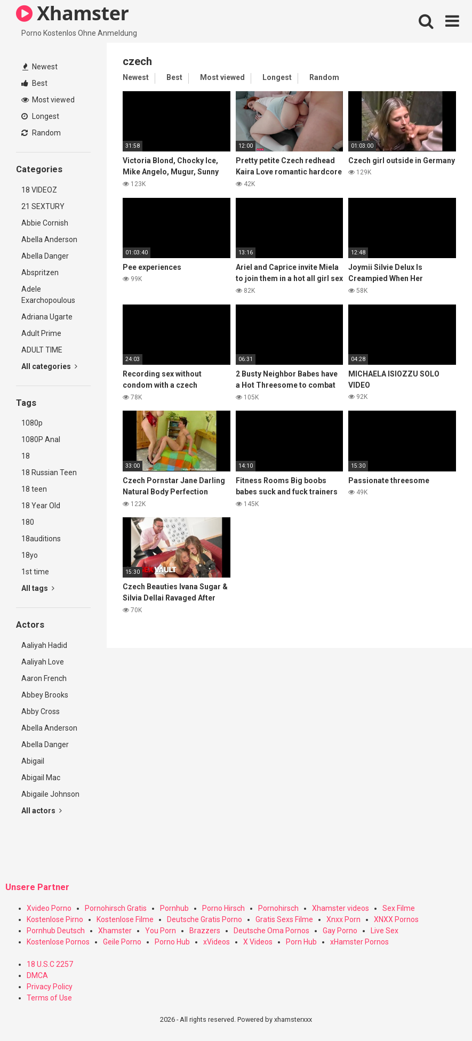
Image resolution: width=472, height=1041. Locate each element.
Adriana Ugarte (47, 317)
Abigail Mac (40, 777)
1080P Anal (40, 439)
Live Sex (384, 930)
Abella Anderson (49, 239)
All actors (41, 810)
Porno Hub (172, 942)
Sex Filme (398, 908)
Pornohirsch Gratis (116, 908)
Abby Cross (40, 711)
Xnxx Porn (343, 919)
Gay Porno (340, 930)
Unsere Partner (37, 887)
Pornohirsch (278, 908)
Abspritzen (40, 272)
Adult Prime (41, 333)
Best (34, 83)
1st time (35, 571)
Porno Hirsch (223, 908)
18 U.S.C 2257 (50, 964)
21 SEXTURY (43, 206)
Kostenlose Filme (125, 919)
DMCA (37, 975)
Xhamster (115, 930)
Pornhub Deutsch (56, 930)
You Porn (160, 930)
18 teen (34, 489)
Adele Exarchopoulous (48, 295)
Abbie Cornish (44, 223)
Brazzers (204, 930)
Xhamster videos (340, 908)
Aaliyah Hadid (44, 645)
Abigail (32, 761)
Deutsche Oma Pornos (271, 930)
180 (27, 522)
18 (25, 456)
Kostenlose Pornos (58, 942)
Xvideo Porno (49, 908)
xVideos (216, 942)
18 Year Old (40, 505)
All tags (37, 588)
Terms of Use (49, 998)
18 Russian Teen (49, 472)
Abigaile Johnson (50, 794)
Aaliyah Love (42, 662)
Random (41, 133)
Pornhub (174, 908)
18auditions (41, 538)
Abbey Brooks (44, 695)
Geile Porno (122, 942)
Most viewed (48, 99)
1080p (32, 423)
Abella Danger (45, 256)
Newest (40, 66)
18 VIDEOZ (39, 190)
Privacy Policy (50, 986)
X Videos (258, 942)
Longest (40, 116)
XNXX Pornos (396, 919)
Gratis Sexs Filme (284, 919)
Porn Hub (301, 942)
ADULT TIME (41, 350)
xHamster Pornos (359, 942)
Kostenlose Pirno (55, 919)
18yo (29, 555)
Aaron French (44, 678)
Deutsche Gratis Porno (204, 919)
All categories (49, 366)
